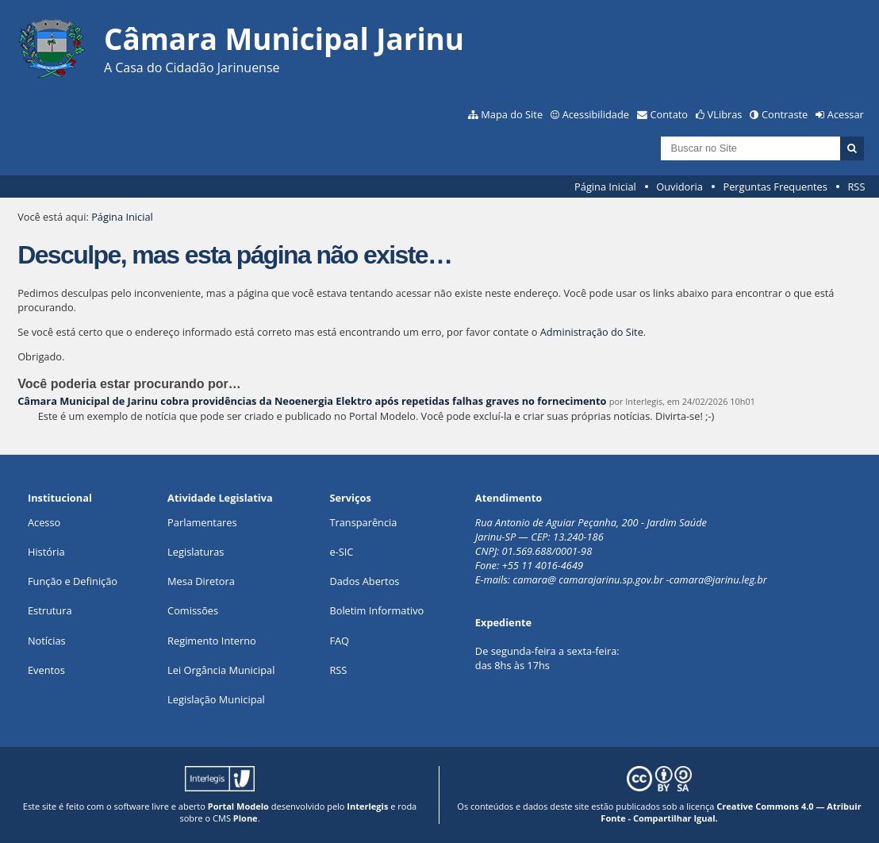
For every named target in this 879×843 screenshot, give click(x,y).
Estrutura (50, 610)
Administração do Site (591, 332)
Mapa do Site (512, 114)
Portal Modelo (238, 806)
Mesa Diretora (201, 581)
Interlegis (367, 806)
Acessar (845, 114)
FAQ (339, 640)
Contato (670, 114)
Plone (245, 818)
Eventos (46, 670)
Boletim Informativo (376, 610)
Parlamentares (201, 522)
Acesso (44, 522)
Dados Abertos (364, 581)
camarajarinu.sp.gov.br (610, 579)
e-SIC (341, 552)
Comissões (192, 610)
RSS (856, 186)
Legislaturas (195, 552)
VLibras (725, 114)
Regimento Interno (211, 640)
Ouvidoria (679, 186)
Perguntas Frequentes (775, 186)
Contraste (785, 114)
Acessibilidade (595, 114)
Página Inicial (605, 186)
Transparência (363, 522)
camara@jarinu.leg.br (718, 579)
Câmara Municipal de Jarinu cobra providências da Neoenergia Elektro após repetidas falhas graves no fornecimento (311, 401)
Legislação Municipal (216, 699)
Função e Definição (72, 581)
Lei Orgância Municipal (220, 670)
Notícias (47, 640)
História (46, 552)
